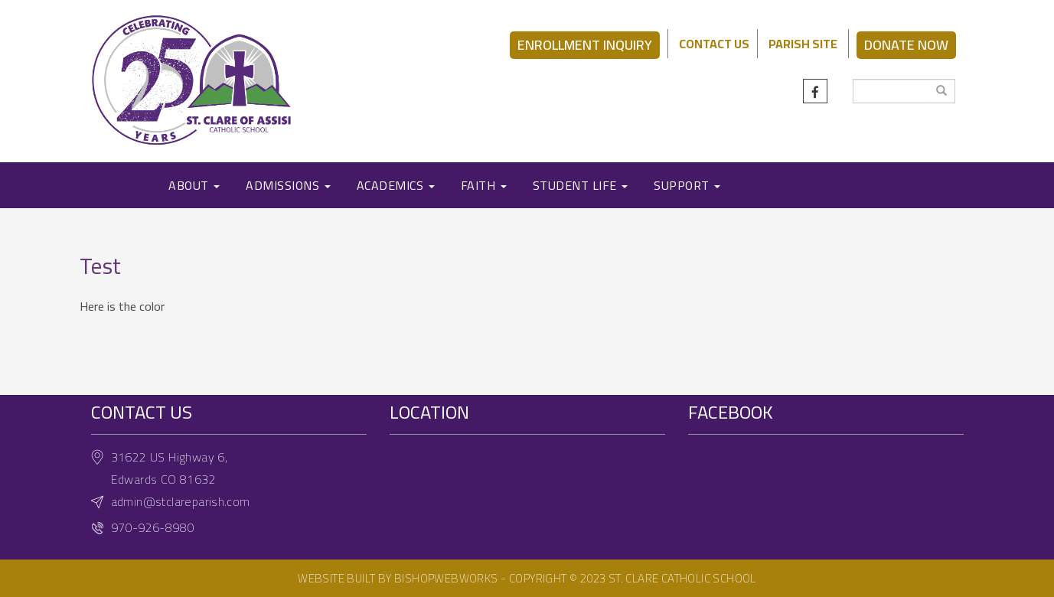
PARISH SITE (802, 43)
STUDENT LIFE (580, 185)
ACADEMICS (396, 185)
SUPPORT (687, 185)
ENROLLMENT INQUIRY (584, 44)
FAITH (484, 185)
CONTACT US (714, 43)
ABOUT (194, 185)
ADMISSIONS (288, 185)
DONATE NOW (906, 44)
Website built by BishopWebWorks (398, 578)
